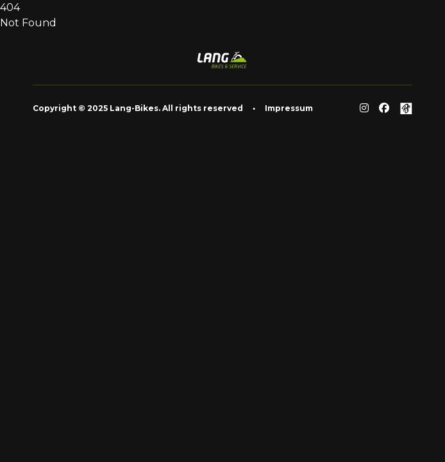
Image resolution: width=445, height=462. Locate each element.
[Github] (405, 108)
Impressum (289, 108)
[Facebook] (384, 108)
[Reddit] (364, 108)
